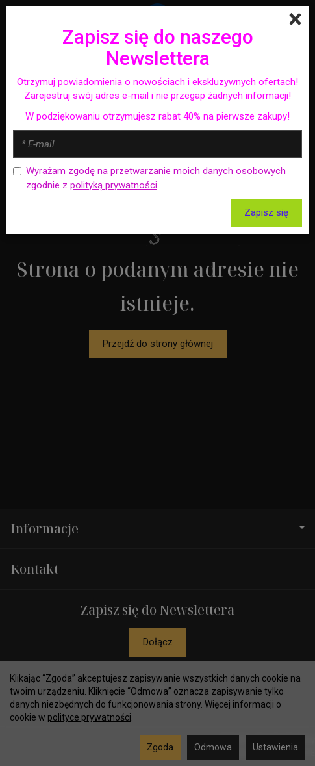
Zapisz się (266, 212)
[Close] (295, 19)
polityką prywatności (113, 185)
